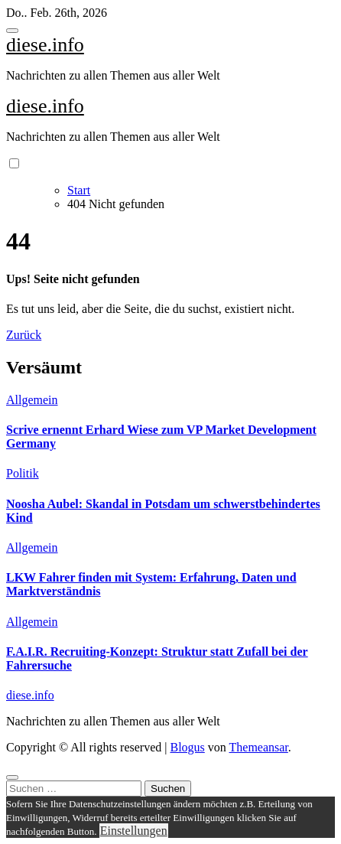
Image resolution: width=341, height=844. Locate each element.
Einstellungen (133, 830)
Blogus (187, 747)
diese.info (45, 45)
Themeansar (258, 747)
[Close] (12, 777)
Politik (22, 473)
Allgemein (32, 399)
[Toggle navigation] (12, 30)
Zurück (23, 334)
